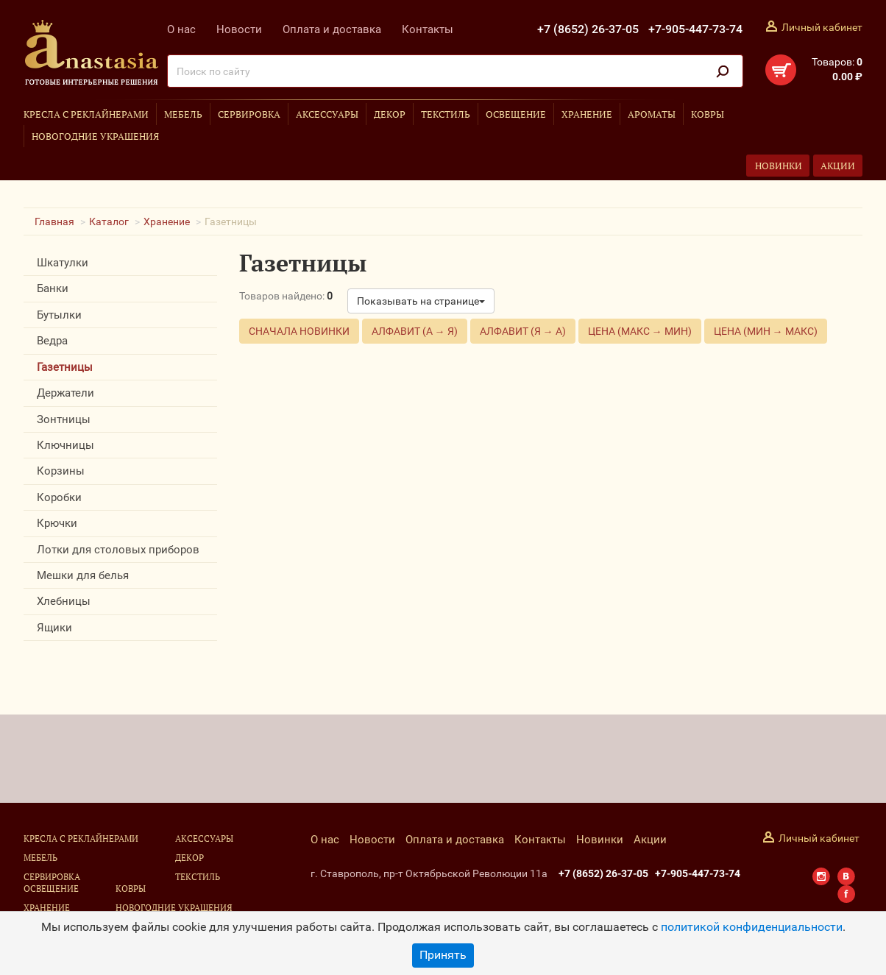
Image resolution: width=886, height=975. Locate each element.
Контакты (427, 29)
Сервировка (249, 114)
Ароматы (652, 114)
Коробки (59, 497)
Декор (389, 114)
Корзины (61, 471)
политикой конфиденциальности (752, 927)
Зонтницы (64, 419)
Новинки (778, 165)
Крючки (57, 523)
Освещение (516, 114)
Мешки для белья (83, 575)
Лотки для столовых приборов (118, 549)
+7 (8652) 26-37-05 (588, 29)
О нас (181, 29)
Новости (239, 29)
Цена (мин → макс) (766, 331)
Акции (838, 165)
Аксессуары (327, 114)
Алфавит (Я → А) (523, 331)
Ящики (54, 627)
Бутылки (59, 315)
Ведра (52, 340)
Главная (54, 221)
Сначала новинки (299, 331)
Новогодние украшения (95, 136)
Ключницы (65, 445)
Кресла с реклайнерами (86, 114)
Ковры (707, 114)
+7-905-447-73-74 (695, 29)
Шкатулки (62, 262)
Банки (52, 288)
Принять (443, 955)
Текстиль (445, 114)
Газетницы (65, 367)
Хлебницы (64, 601)
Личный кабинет (822, 27)
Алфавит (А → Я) (415, 331)
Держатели (65, 393)
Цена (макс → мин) (640, 331)
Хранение (586, 114)
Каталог (109, 221)
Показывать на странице (421, 301)
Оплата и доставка (332, 29)
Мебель (183, 114)
